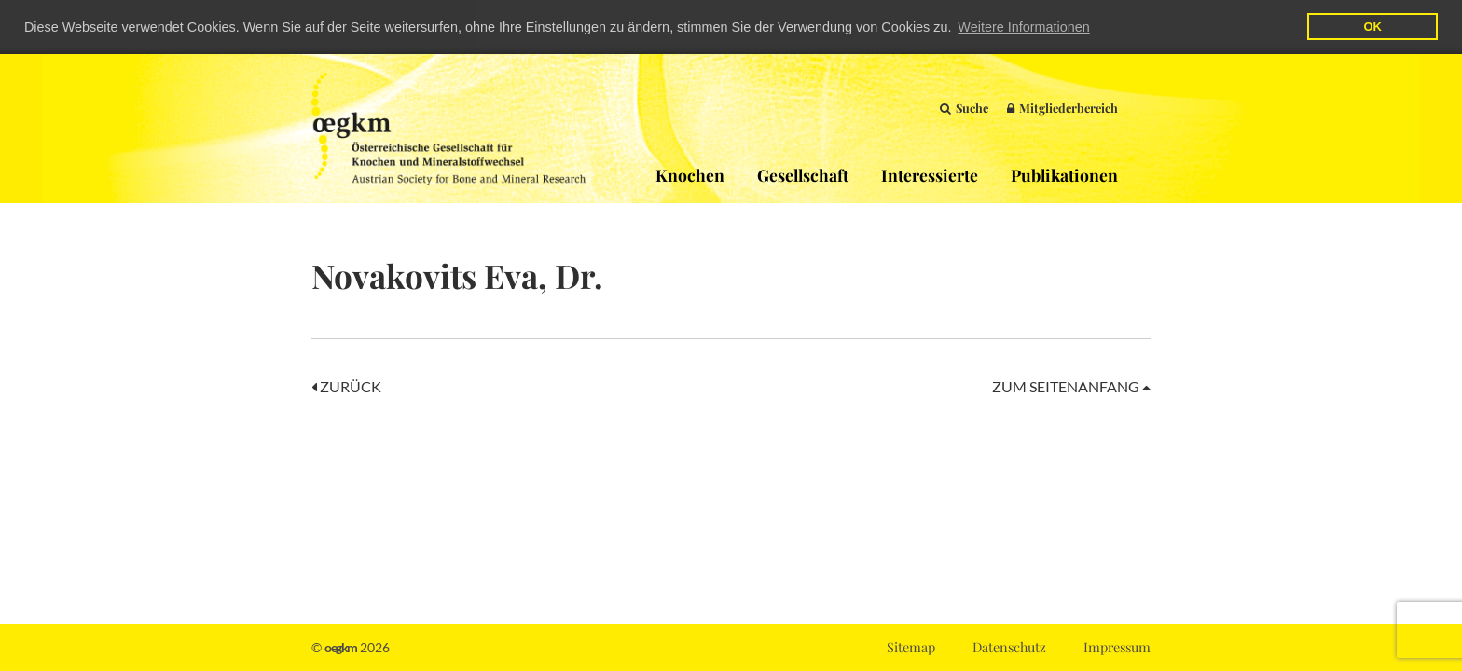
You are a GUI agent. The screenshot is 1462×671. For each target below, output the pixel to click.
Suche (964, 107)
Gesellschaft (802, 174)
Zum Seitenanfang (1071, 385)
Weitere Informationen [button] (1023, 27)
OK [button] (1372, 27)
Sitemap (911, 646)
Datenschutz (1009, 646)
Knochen (689, 174)
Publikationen (1064, 174)
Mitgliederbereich (1062, 107)
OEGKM (448, 128)
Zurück (346, 385)
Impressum (1117, 646)
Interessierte (929, 174)
